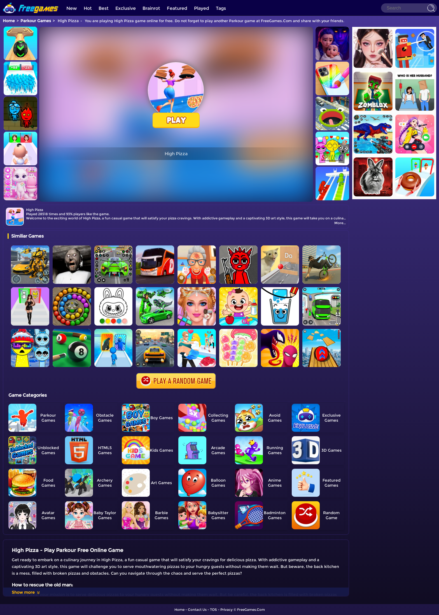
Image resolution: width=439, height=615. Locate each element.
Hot (88, 8)
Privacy (226, 609)
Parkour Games (35, 20)
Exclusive (125, 8)
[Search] (409, 8)
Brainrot (151, 8)
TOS (213, 609)
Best (104, 8)
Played (201, 8)
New (71, 8)
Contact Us (197, 609)
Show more (26, 592)
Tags (221, 8)
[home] (31, 2)
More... (340, 223)
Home (9, 20)
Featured (177, 8)
